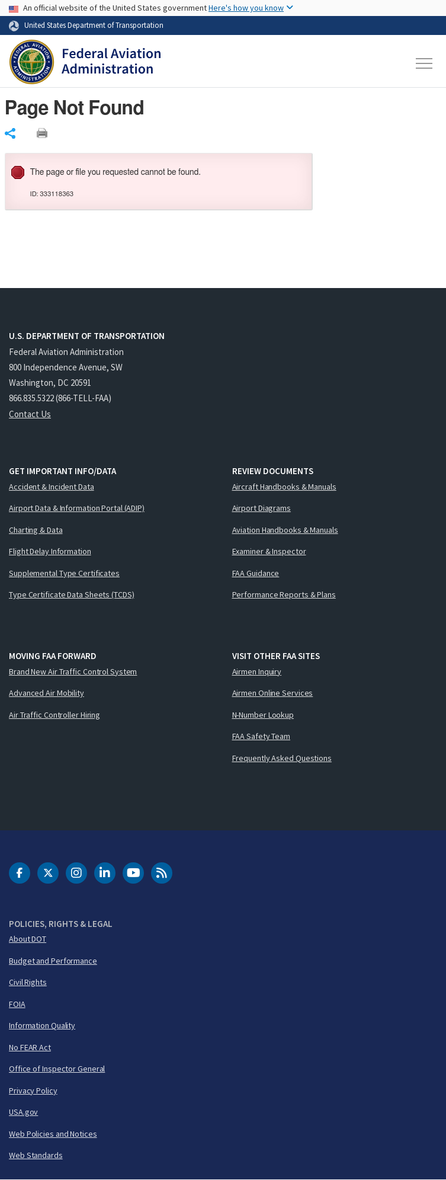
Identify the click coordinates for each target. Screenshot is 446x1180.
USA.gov (23, 1112)
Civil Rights (28, 982)
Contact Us (30, 414)
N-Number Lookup (263, 714)
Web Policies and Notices (53, 1133)
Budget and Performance (53, 960)
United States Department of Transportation (93, 25)
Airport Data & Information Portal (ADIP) (77, 508)
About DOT (27, 938)
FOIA (17, 1004)
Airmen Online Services (272, 692)
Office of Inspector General (57, 1068)
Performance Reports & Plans (284, 594)
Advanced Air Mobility (46, 692)
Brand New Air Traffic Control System (73, 671)
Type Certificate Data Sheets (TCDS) (71, 594)
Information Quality (42, 1025)
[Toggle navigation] (425, 63)
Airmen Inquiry (257, 671)
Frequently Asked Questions (282, 758)
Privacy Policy (33, 1090)
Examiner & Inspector (269, 551)
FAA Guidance (256, 573)
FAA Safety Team (261, 736)
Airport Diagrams (261, 508)
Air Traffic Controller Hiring (54, 714)
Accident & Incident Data (51, 486)
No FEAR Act (30, 1047)
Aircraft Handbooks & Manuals (284, 486)
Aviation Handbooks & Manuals (285, 530)
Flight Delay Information (50, 551)
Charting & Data (36, 530)
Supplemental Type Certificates (64, 573)
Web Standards (36, 1155)
